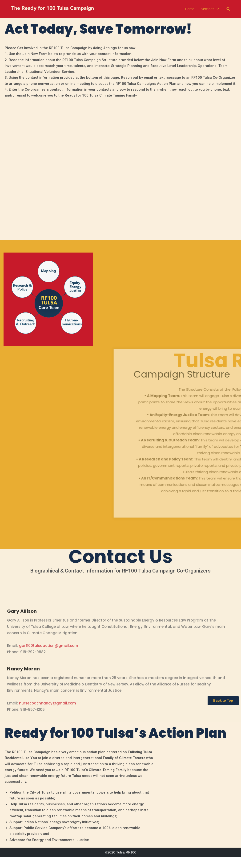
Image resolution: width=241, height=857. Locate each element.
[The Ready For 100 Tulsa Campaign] (52, 9)
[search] (228, 9)
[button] (223, 700)
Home (189, 9)
